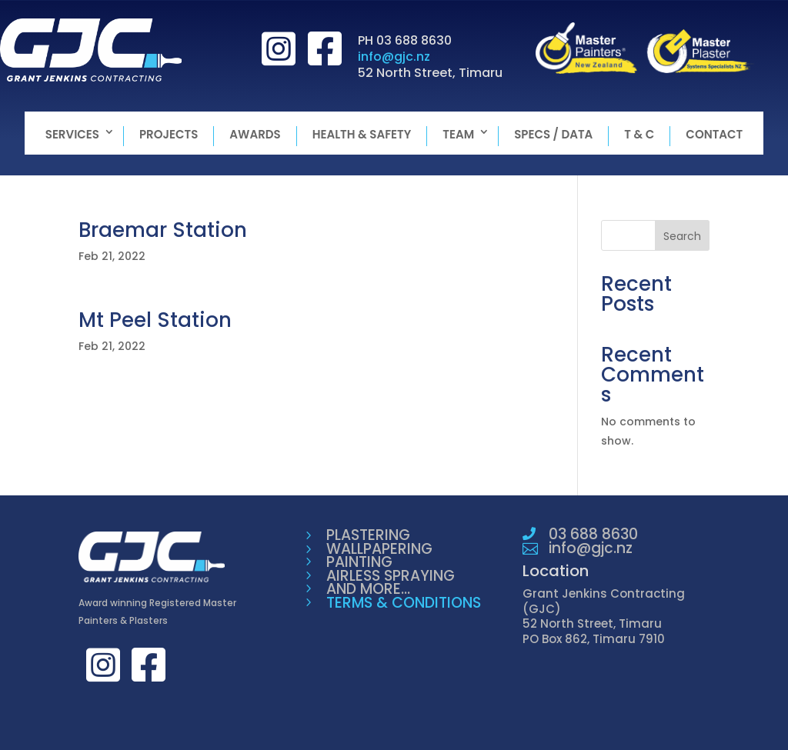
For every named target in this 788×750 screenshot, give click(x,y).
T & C (639, 134)
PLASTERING (368, 535)
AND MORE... (368, 588)
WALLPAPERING (379, 548)
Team (458, 134)
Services (72, 134)
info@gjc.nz (394, 56)
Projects (168, 134)
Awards (254, 134)
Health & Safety (362, 134)
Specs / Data (553, 134)
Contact (714, 134)
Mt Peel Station (155, 320)
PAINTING (359, 562)
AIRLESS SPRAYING (390, 575)
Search (682, 236)
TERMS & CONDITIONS (403, 602)
